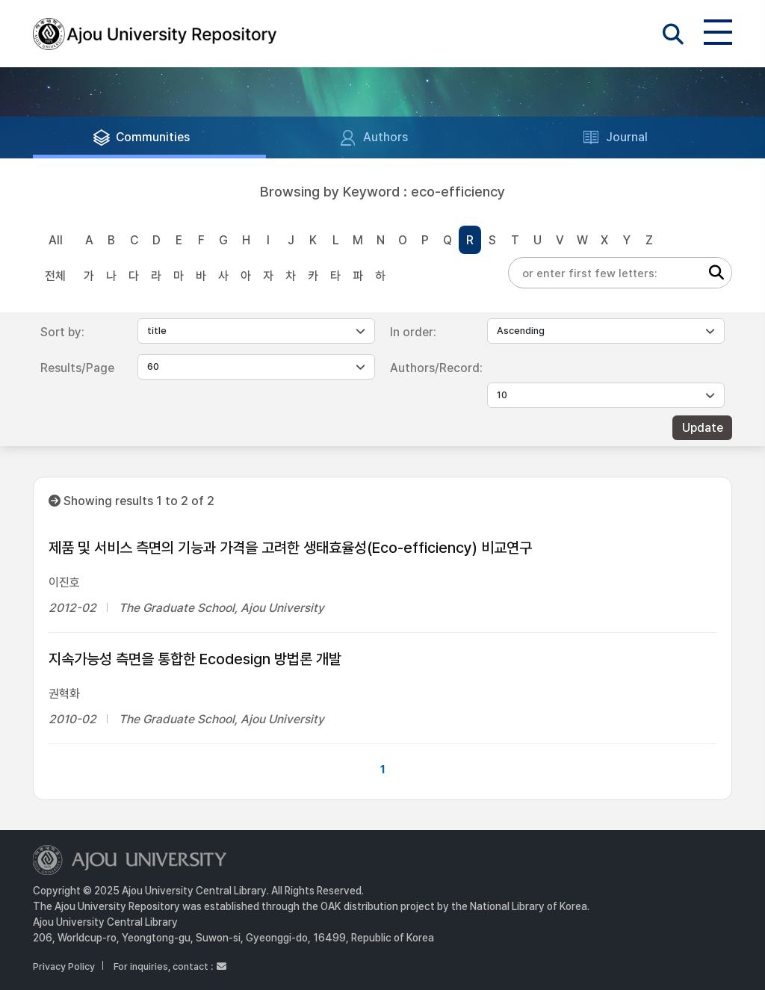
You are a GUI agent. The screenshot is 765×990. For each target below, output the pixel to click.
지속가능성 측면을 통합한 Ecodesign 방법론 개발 (195, 659)
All (56, 240)
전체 (55, 276)
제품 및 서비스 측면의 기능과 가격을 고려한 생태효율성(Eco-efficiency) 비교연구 (290, 548)
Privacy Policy (64, 966)
